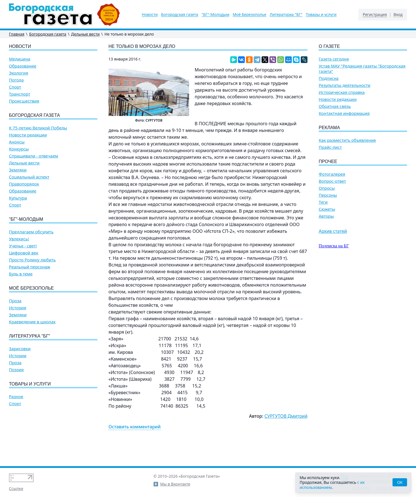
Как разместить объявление (347, 140)
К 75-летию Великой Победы (38, 128)
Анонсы (17, 142)
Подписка (329, 78)
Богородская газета (179, 14)
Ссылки (16, 488)
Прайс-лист (330, 147)
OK (400, 482)
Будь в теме (20, 274)
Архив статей (333, 231)
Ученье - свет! (23, 245)
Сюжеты (327, 209)
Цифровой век (23, 253)
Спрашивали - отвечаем (33, 156)
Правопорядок (24, 184)
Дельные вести (85, 34)
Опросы (327, 188)
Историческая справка (342, 92)
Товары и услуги (321, 14)
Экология (18, 73)
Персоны (328, 195)
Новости (150, 14)
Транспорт (19, 94)
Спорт (15, 87)
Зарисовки (19, 348)
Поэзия (16, 369)
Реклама (329, 127)
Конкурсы (19, 149)
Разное (16, 396)
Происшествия (24, 101)
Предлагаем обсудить (31, 231)
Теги (323, 202)
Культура (18, 198)
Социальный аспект (29, 177)
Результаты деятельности (344, 85)
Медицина (19, 59)
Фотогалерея (332, 174)
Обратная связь (335, 106)
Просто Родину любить (32, 260)
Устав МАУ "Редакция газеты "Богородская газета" (362, 68)
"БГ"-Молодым (215, 14)
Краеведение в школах (32, 321)
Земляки (18, 170)
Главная (16, 34)
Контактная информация (344, 113)
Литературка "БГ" (286, 14)
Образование (22, 66)
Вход (398, 14)
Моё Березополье (249, 14)
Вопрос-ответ (332, 181)
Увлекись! (19, 238)
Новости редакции (28, 135)
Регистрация (375, 14)
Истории (17, 355)
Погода (16, 80)
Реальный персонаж (29, 267)
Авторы (326, 216)
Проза (15, 300)
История (17, 307)
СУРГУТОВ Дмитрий (285, 416)
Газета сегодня (334, 59)
